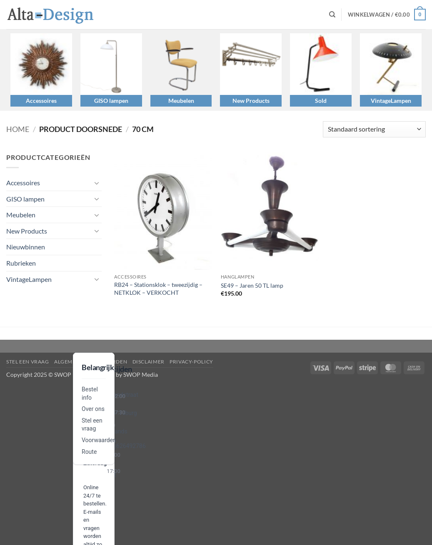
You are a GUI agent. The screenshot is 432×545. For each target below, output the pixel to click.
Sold (321, 100)
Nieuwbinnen (25, 247)
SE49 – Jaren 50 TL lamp (252, 285)
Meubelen (181, 100)
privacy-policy (191, 361)
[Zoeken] (332, 14)
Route (89, 451)
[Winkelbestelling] (374, 129)
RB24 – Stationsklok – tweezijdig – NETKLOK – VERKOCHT (158, 288)
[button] (387, 14)
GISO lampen (111, 100)
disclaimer (148, 361)
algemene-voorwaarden (90, 361)
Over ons (93, 409)
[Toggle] (97, 183)
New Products (251, 100)
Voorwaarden (99, 440)
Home (17, 129)
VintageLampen (391, 100)
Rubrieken (21, 263)
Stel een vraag (27, 361)
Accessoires (41, 100)
